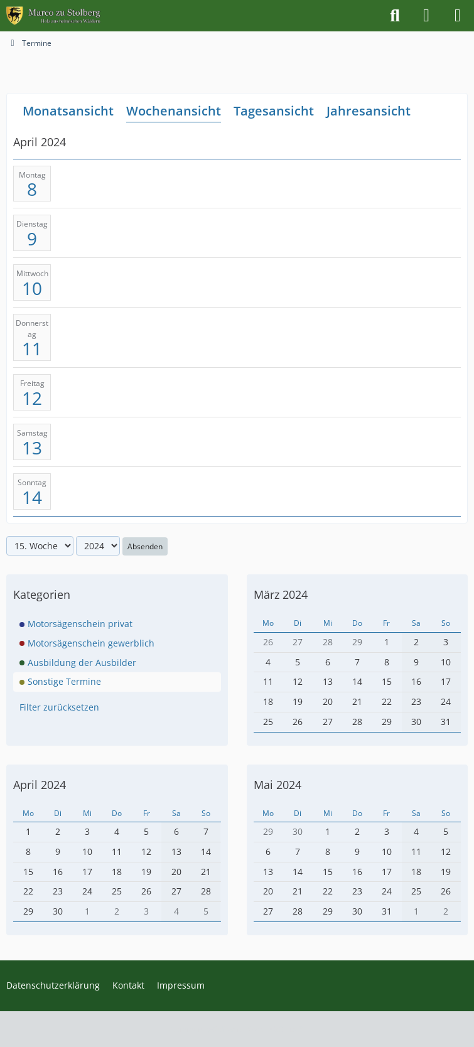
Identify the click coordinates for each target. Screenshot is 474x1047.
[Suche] (394, 15)
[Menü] (457, 15)
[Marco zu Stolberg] (53, 15)
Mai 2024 (277, 784)
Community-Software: (237, 1029)
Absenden (145, 545)
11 (32, 348)
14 (32, 496)
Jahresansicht (368, 110)
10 (32, 288)
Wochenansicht (173, 110)
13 (32, 447)
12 (32, 398)
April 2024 (39, 784)
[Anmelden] (426, 15)
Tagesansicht (274, 110)
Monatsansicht (68, 110)
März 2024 (281, 594)
